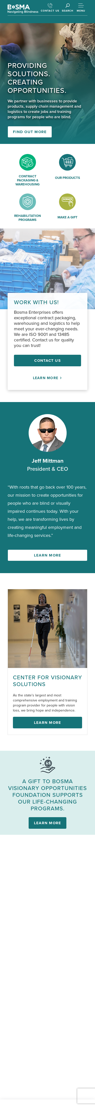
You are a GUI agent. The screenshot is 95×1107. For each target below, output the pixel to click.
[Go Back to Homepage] (23, 9)
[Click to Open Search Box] (67, 7)
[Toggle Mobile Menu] (81, 7)
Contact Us (47, 360)
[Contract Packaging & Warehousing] (28, 171)
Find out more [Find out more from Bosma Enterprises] (30, 132)
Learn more (47, 555)
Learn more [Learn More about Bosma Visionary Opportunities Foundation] (47, 823)
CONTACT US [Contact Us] (50, 7)
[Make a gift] (68, 208)
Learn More (47, 378)
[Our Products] (68, 171)
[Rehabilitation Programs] (28, 208)
